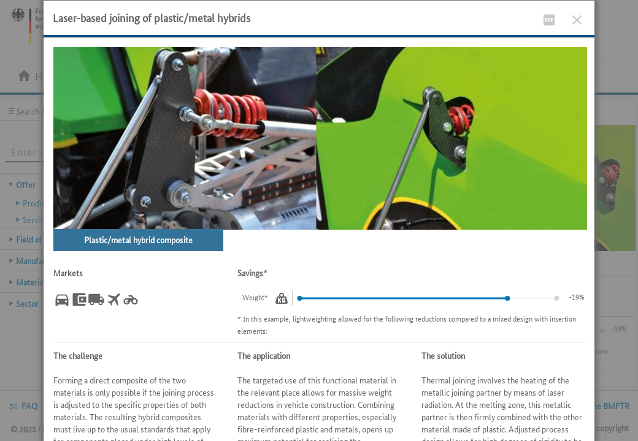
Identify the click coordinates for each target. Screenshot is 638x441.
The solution (443, 355)
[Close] (577, 17)
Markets (68, 272)
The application (263, 355)
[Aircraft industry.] (113, 299)
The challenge (77, 355)
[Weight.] (281, 298)
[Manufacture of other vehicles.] (130, 299)
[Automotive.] (62, 299)
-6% (578, 296)
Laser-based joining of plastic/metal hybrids (151, 17)
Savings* (252, 272)
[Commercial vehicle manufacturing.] (96, 299)
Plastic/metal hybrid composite (138, 239)
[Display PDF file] (549, 17)
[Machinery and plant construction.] (79, 299)
